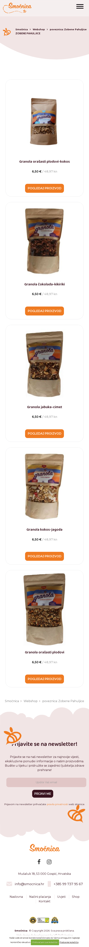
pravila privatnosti (57, 807)
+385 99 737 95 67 (68, 888)
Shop (76, 900)
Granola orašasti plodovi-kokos (44, 161)
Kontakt (44, 905)
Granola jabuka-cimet (44, 408)
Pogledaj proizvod (44, 188)
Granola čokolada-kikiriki (44, 285)
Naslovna (16, 900)
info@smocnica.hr (29, 888)
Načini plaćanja (40, 900)
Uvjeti (61, 900)
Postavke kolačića (69, 942)
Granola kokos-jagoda (44, 531)
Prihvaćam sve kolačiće (45, 942)
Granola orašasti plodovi (44, 654)
